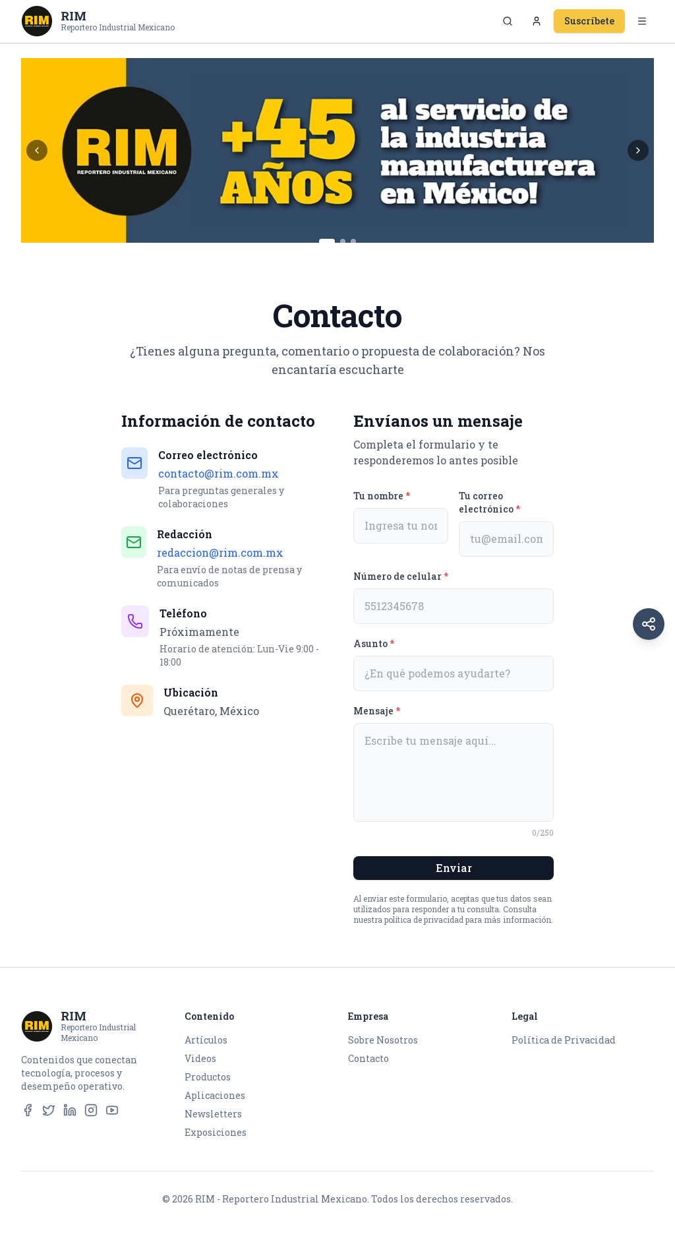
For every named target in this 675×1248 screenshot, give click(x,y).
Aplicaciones (215, 1095)
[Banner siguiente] (638, 150)
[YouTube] (112, 1110)
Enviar (454, 868)
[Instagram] (91, 1110)
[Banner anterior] (36, 150)
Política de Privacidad (564, 1040)
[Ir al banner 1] (327, 241)
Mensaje (376, 710)
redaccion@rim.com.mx (220, 552)
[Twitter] (48, 1110)
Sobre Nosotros (383, 1040)
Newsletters (213, 1114)
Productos (208, 1077)
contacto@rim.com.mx (218, 473)
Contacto (368, 1058)
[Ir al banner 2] (342, 241)
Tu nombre (381, 495)
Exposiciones (216, 1132)
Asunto (373, 643)
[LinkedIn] (69, 1110)
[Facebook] (27, 1110)
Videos (200, 1058)
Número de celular (400, 576)
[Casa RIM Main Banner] (337, 150)
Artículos (206, 1040)
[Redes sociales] (648, 624)
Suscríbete (589, 21)
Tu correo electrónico (489, 502)
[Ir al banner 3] (353, 241)
